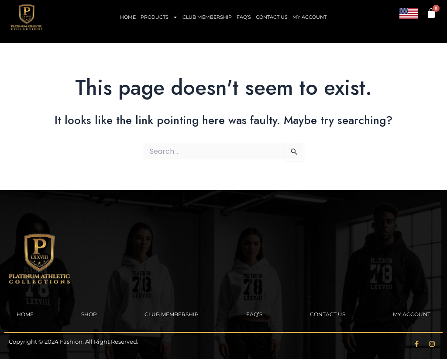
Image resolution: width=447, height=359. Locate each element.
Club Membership (207, 17)
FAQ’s (244, 17)
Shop (89, 314)
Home (128, 17)
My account (309, 17)
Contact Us (272, 17)
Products (159, 17)
